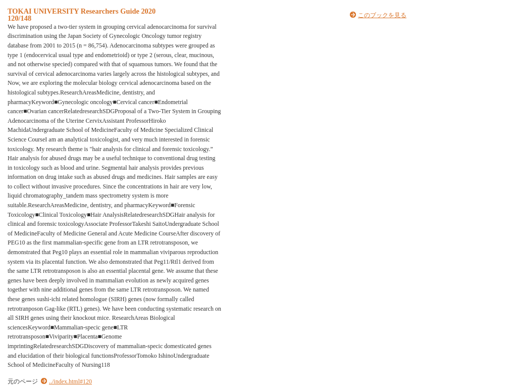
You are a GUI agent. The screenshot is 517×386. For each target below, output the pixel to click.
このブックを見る (382, 15)
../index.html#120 (70, 381)
